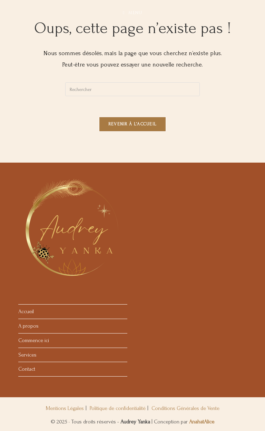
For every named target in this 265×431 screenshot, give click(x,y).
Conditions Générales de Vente (185, 408)
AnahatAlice (201, 422)
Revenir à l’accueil (132, 124)
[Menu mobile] (132, 13)
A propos (28, 326)
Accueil (26, 311)
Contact (26, 369)
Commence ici (33, 340)
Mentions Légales (65, 408)
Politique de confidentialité (118, 408)
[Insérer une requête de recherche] (132, 89)
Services (27, 355)
